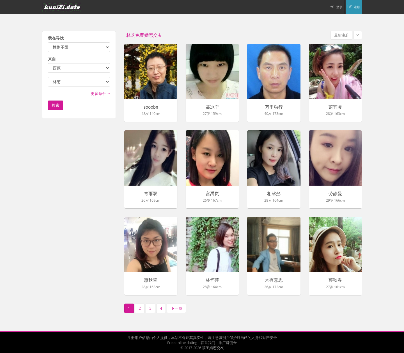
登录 (339, 7)
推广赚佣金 (228, 342)
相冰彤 (274, 193)
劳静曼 (335, 193)
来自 (52, 59)
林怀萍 (212, 280)
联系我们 (208, 342)
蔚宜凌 (335, 107)
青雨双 (150, 193)
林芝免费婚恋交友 (144, 35)
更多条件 (100, 93)
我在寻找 (56, 38)
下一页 (176, 308)
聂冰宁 (212, 107)
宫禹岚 (212, 193)
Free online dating (182, 342)
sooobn (150, 107)
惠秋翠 (150, 280)
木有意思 (274, 280)
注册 (357, 7)
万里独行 (274, 107)
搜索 (55, 105)
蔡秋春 (335, 280)
